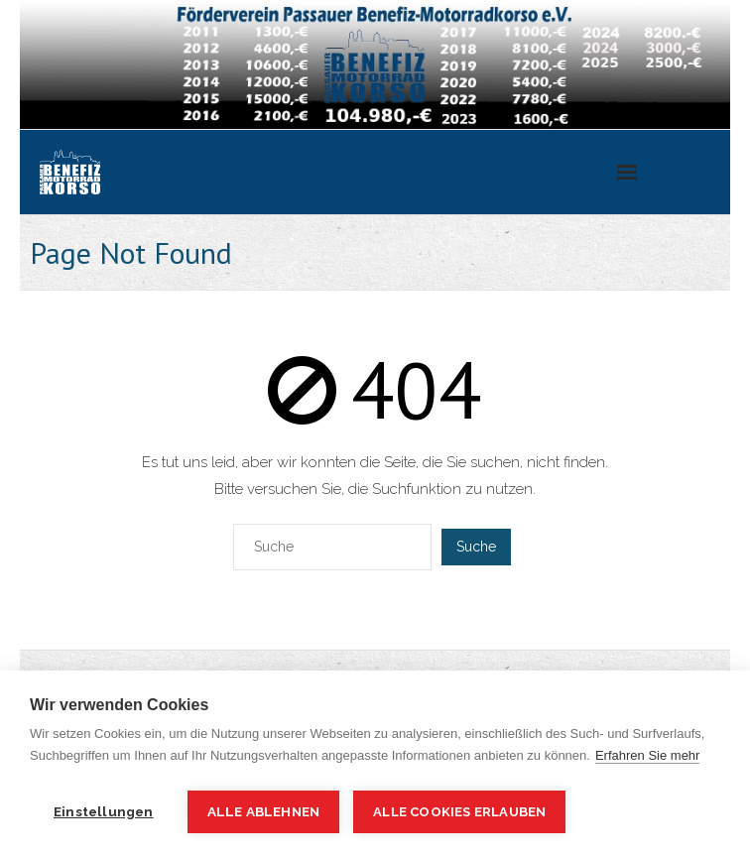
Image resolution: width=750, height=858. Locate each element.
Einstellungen (104, 811)
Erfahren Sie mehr (647, 755)
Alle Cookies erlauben (459, 811)
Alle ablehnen (263, 811)
